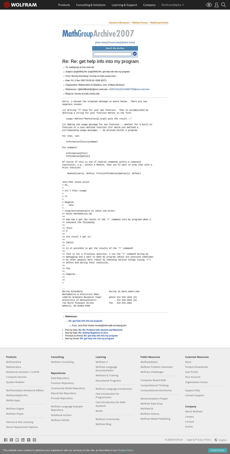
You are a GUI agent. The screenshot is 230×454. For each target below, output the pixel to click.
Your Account (192, 377)
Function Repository (62, 383)
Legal (189, 439)
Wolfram (178, 439)
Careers (189, 416)
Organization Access (196, 382)
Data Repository (60, 378)
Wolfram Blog (103, 424)
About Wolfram (194, 411)
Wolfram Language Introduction (114, 388)
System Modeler (15, 382)
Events (189, 426)
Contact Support (194, 395)
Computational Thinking (154, 385)
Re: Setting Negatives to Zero (93, 333)
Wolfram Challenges (151, 372)
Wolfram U (102, 362)
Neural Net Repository (63, 393)
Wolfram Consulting (62, 362)
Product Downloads (196, 367)
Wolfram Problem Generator (156, 367)
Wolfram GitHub (60, 420)
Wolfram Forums (139, 23)
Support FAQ (192, 390)
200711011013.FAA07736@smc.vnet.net (129, 89)
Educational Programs (108, 380)
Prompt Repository (62, 398)
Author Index (128, 42)
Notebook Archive (61, 415)
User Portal (191, 372)
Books (99, 411)
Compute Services (16, 377)
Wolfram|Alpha (149, 362)
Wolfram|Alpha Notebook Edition (25, 390)
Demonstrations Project (154, 398)
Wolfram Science (149, 413)
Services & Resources (119, 23)
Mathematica (13, 367)
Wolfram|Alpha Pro (17, 395)
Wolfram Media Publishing (155, 418)
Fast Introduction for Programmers (107, 395)
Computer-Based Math (153, 380)
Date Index (101, 42)
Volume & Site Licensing (19, 422)
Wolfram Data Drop (151, 403)
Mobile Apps (13, 400)
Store (188, 362)
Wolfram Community (108, 419)
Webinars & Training (107, 375)
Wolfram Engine (15, 408)
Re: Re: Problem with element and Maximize (101, 330)
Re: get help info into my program (85, 321)
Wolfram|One (13, 362)
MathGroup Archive (159, 23)
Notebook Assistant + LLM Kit (22, 372)
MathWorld (146, 408)
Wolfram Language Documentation (106, 368)
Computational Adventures (156, 390)
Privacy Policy (203, 439)
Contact (189, 421)
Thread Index (114, 42)
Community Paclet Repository (68, 388)
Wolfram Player (15, 413)
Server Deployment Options (22, 427)
